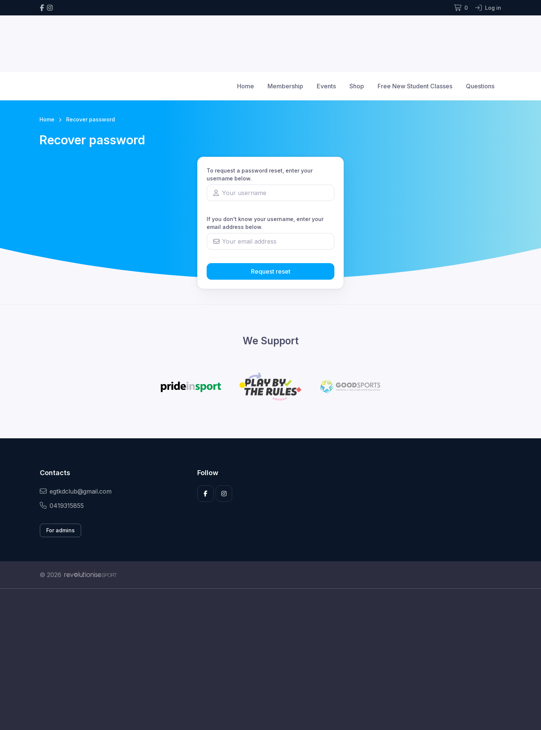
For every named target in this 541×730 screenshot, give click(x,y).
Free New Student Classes (415, 86)
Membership (285, 86)
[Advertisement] (264, 659)
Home (245, 86)
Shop (356, 86)
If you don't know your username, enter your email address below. (265, 223)
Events (326, 86)
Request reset (270, 271)
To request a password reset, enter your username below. (260, 174)
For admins (60, 530)
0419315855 (62, 505)
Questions (480, 86)
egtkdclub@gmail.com (76, 491)
